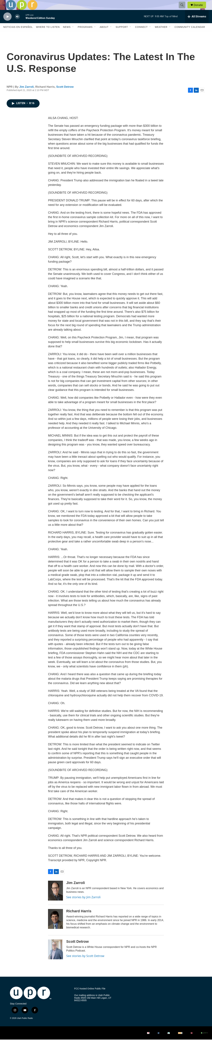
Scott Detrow (65, 94)
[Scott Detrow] (55, 957)
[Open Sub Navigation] (73, 34)
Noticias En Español (18, 34)
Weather (161, 34)
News (67, 34)
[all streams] (197, 24)
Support (122, 34)
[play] (7, 24)
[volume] (17, 24)
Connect (141, 34)
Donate (200, 8)
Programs (85, 34)
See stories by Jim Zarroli (83, 905)
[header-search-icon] (183, 8)
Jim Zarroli (26, 94)
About (104, 34)
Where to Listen (48, 34)
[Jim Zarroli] (55, 898)
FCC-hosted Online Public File (89, 996)
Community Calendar (190, 34)
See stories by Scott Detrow (85, 963)
